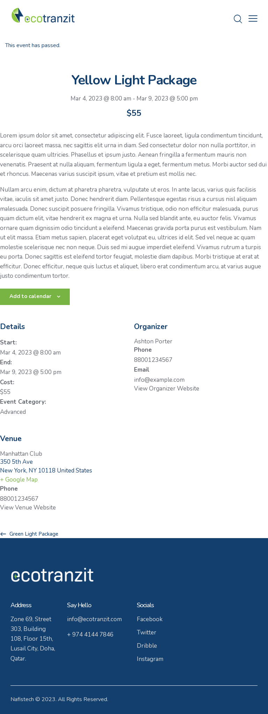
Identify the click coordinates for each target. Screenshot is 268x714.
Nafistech (22, 699)
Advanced (13, 412)
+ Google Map (19, 480)
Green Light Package (33, 533)
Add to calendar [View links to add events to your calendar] (30, 296)
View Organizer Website (166, 389)
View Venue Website (28, 508)
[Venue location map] (201, 473)
